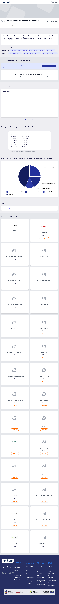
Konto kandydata (18, 573)
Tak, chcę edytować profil (52, 21)
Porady (16, 570)
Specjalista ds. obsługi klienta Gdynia (19, 50)
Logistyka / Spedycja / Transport (50, 53)
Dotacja (50, 582)
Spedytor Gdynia (50, 50)
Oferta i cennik (29, 566)
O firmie (50, 566)
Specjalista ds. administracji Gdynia (36, 50)
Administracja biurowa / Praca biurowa (32, 53)
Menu (54, 2)
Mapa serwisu (51, 585)
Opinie (12, 25)
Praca (7, 25)
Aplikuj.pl (3, 30)
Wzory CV (39, 569)
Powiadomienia (18, 580)
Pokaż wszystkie (29, 120)
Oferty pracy (17, 565)
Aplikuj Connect (52, 580)
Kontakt (50, 569)
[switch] (49, 66)
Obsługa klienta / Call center (15, 53)
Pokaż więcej (53, 42)
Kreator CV (39, 566)
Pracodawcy (9, 30)
